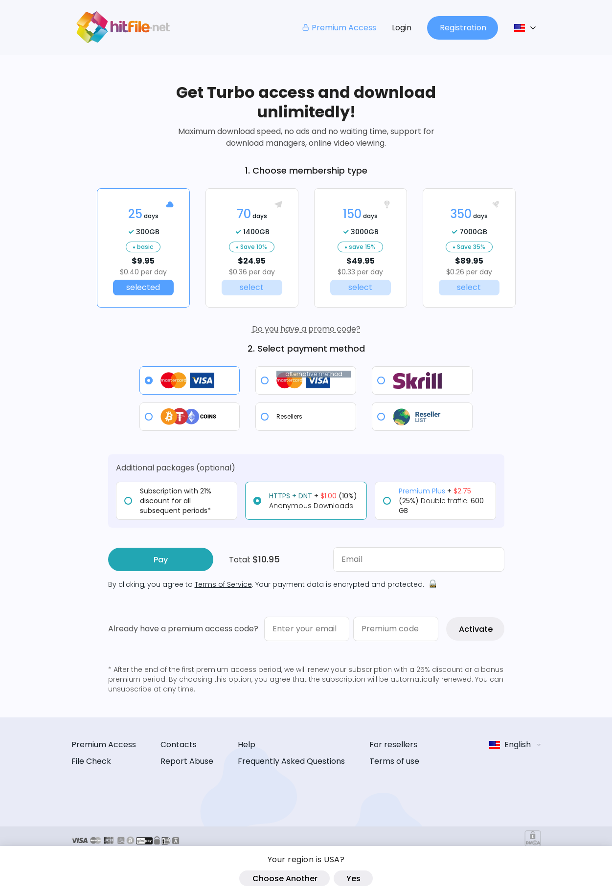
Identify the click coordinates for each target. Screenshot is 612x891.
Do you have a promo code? (306, 328)
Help (246, 744)
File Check (91, 761)
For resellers (393, 744)
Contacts (178, 744)
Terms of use (394, 761)
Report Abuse (186, 761)
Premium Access (338, 27)
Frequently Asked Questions (291, 761)
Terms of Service (223, 584)
